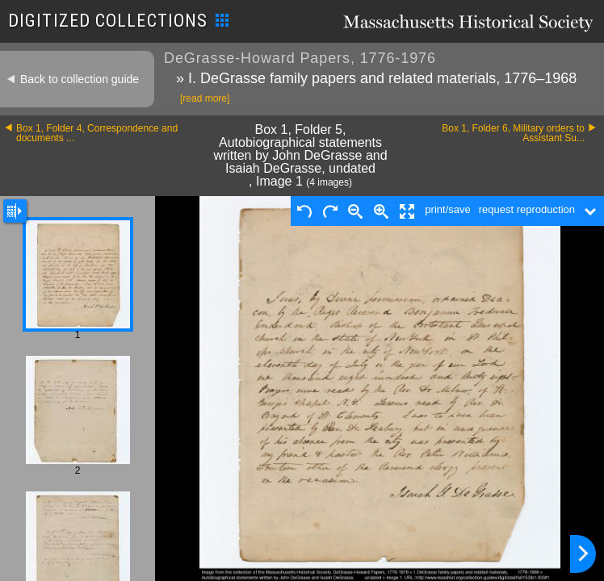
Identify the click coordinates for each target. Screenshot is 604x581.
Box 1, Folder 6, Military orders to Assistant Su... (513, 133)
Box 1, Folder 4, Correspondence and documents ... (97, 133)
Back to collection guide (79, 79)
